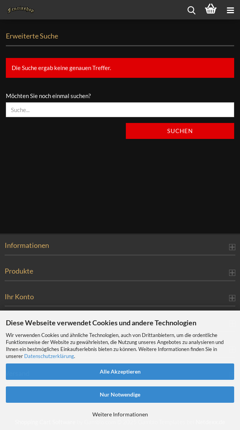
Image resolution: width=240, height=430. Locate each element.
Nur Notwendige (120, 394)
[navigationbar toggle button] (230, 9)
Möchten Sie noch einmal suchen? (48, 95)
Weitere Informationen (120, 414)
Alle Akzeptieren (120, 371)
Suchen (180, 130)
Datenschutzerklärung (49, 356)
